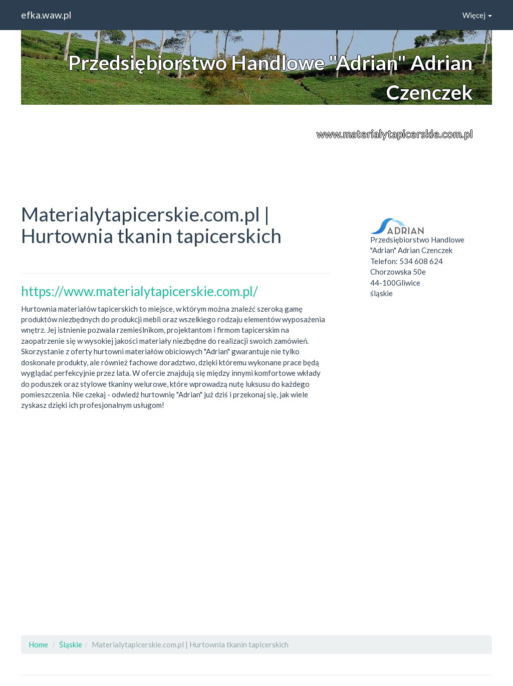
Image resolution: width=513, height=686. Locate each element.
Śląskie (70, 644)
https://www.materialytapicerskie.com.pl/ (139, 291)
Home (38, 644)
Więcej (477, 15)
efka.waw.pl (46, 15)
